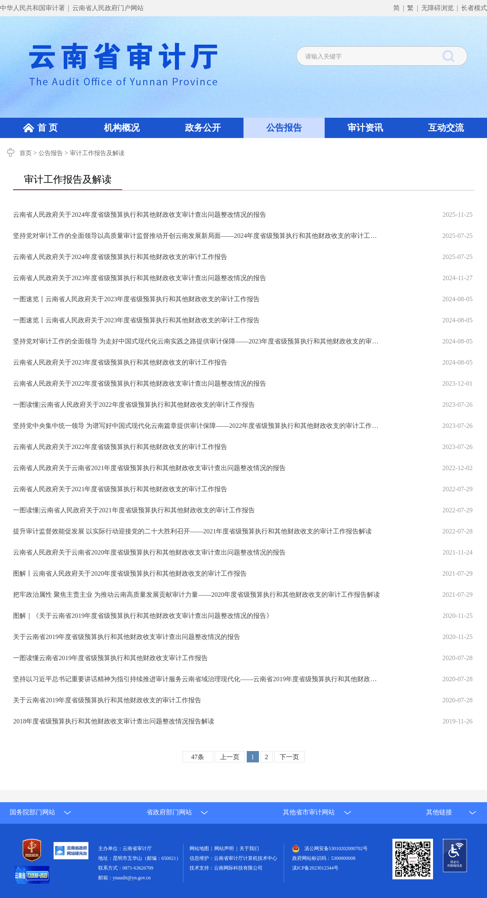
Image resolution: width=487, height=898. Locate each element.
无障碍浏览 (437, 7)
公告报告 (284, 128)
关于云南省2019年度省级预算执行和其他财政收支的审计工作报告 (107, 700)
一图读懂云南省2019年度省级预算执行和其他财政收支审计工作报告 (110, 657)
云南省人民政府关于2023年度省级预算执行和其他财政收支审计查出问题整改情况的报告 (139, 277)
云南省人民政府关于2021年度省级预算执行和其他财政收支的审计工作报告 (120, 489)
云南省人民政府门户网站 (108, 7)
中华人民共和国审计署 (33, 7)
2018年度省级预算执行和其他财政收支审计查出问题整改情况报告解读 (113, 721)
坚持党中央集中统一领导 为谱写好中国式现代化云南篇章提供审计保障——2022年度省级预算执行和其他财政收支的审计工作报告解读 (197, 425)
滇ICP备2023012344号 (315, 868)
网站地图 (200, 848)
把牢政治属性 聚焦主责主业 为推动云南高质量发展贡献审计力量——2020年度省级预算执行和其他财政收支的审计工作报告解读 (196, 594)
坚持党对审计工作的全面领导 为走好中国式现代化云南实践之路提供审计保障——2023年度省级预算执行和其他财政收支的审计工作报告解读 (197, 341)
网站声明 (225, 848)
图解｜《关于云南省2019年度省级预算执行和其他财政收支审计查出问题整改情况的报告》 (143, 615)
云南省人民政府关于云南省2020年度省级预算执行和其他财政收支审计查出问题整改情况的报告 (149, 552)
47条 (197, 756)
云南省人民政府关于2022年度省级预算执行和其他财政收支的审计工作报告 (120, 446)
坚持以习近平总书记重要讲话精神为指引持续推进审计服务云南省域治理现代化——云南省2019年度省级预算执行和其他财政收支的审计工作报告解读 (197, 679)
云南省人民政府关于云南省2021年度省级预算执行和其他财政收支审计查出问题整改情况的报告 (149, 467)
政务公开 (203, 128)
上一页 (229, 756)
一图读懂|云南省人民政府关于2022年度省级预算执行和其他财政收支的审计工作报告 (133, 404)
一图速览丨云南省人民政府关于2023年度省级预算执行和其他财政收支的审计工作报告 (136, 299)
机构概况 (122, 128)
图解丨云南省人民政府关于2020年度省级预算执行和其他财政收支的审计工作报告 (130, 573)
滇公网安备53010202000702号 (336, 848)
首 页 (47, 128)
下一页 (289, 756)
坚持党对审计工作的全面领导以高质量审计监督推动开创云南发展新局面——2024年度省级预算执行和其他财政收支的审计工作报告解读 (197, 235)
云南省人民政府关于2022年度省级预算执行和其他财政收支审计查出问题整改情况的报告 (139, 383)
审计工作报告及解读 (97, 153)
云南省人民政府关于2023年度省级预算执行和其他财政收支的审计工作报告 (120, 362)
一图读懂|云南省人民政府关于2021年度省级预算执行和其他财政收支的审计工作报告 (133, 510)
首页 (25, 153)
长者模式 (474, 7)
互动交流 (446, 128)
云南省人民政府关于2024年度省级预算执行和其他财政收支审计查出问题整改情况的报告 (139, 214)
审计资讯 (365, 128)
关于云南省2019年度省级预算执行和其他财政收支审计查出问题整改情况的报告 (126, 636)
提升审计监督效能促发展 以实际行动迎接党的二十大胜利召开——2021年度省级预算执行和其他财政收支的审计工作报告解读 (192, 531)
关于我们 (249, 848)
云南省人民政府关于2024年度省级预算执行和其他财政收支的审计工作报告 (120, 256)
